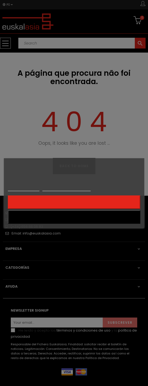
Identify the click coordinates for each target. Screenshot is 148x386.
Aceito (74, 217)
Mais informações (24, 188)
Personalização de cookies (66, 188)
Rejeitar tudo (74, 202)
